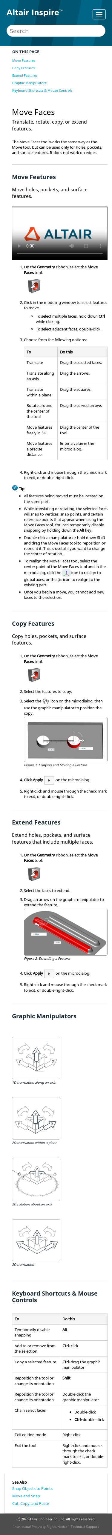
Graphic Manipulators (29, 83)
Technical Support (85, 1526)
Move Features (23, 60)
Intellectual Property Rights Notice (40, 1526)
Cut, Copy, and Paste (30, 1503)
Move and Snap (26, 1496)
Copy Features (23, 68)
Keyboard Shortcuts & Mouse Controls (42, 90)
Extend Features (24, 75)
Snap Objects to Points (32, 1488)
